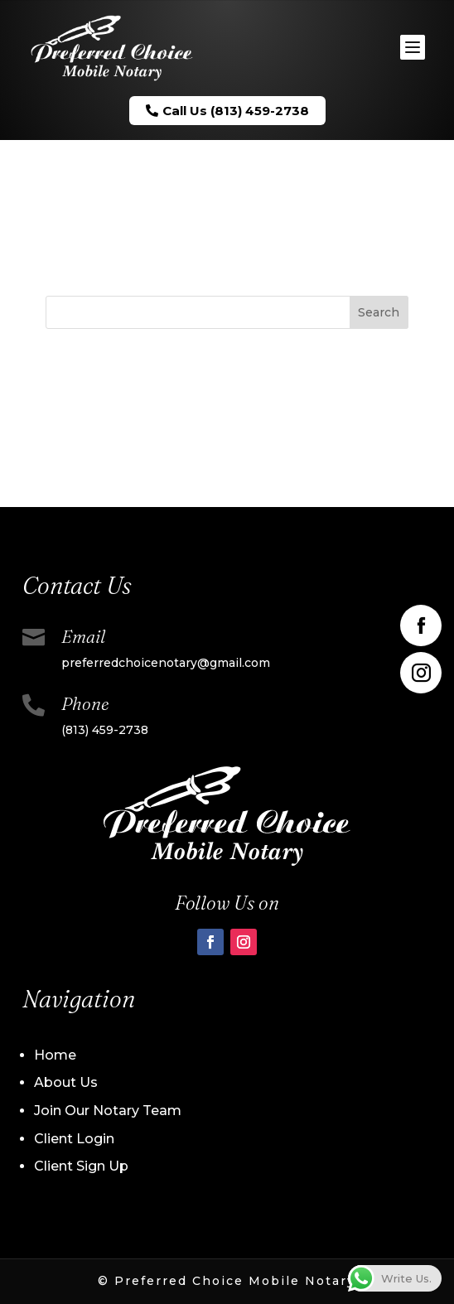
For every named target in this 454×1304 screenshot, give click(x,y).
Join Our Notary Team (107, 1110)
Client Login (74, 1139)
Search (378, 312)
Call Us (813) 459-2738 (227, 110)
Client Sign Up (81, 1166)
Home (55, 1055)
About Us (66, 1082)
